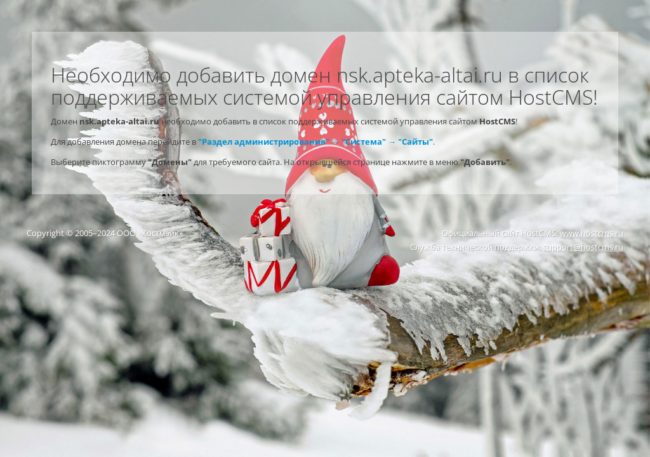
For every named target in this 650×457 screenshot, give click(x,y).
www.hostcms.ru (591, 233)
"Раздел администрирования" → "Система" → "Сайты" (315, 141)
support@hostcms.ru (583, 247)
